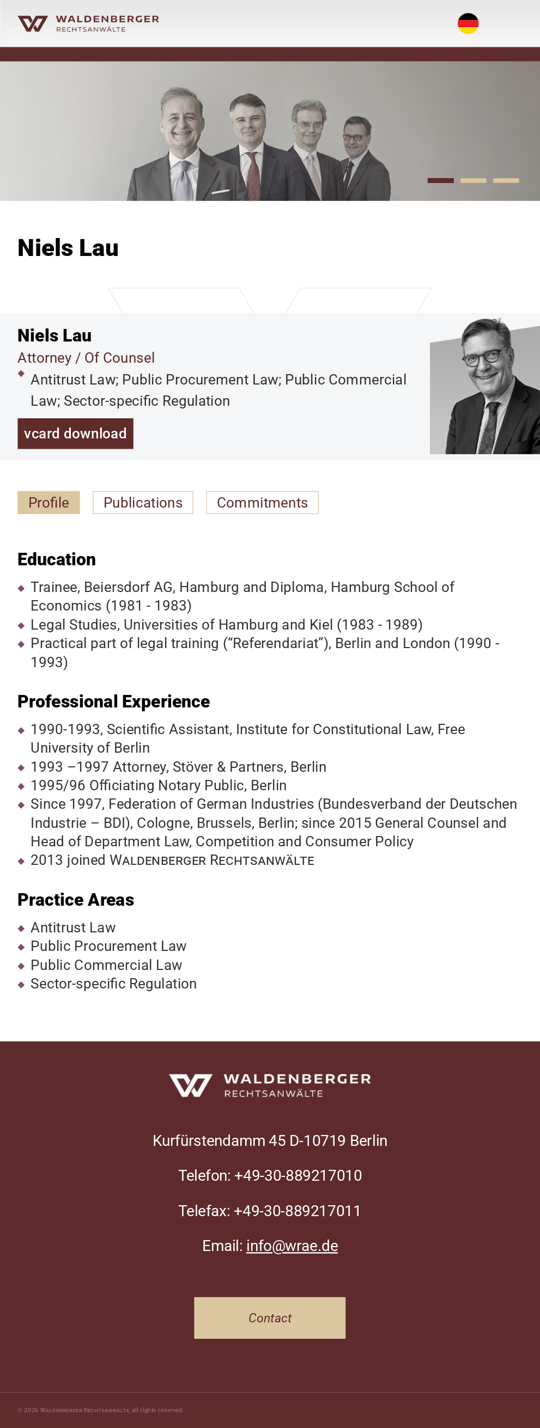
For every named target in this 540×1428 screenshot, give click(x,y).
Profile (49, 502)
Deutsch (468, 15)
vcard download (75, 433)
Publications (143, 502)
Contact (270, 1318)
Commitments (262, 502)
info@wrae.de (292, 1246)
